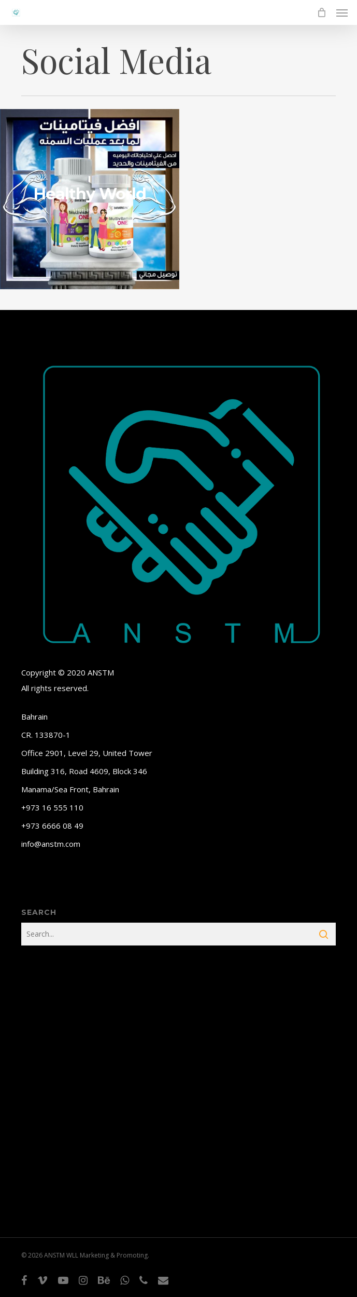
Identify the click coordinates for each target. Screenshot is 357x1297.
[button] (342, 12)
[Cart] (321, 12)
